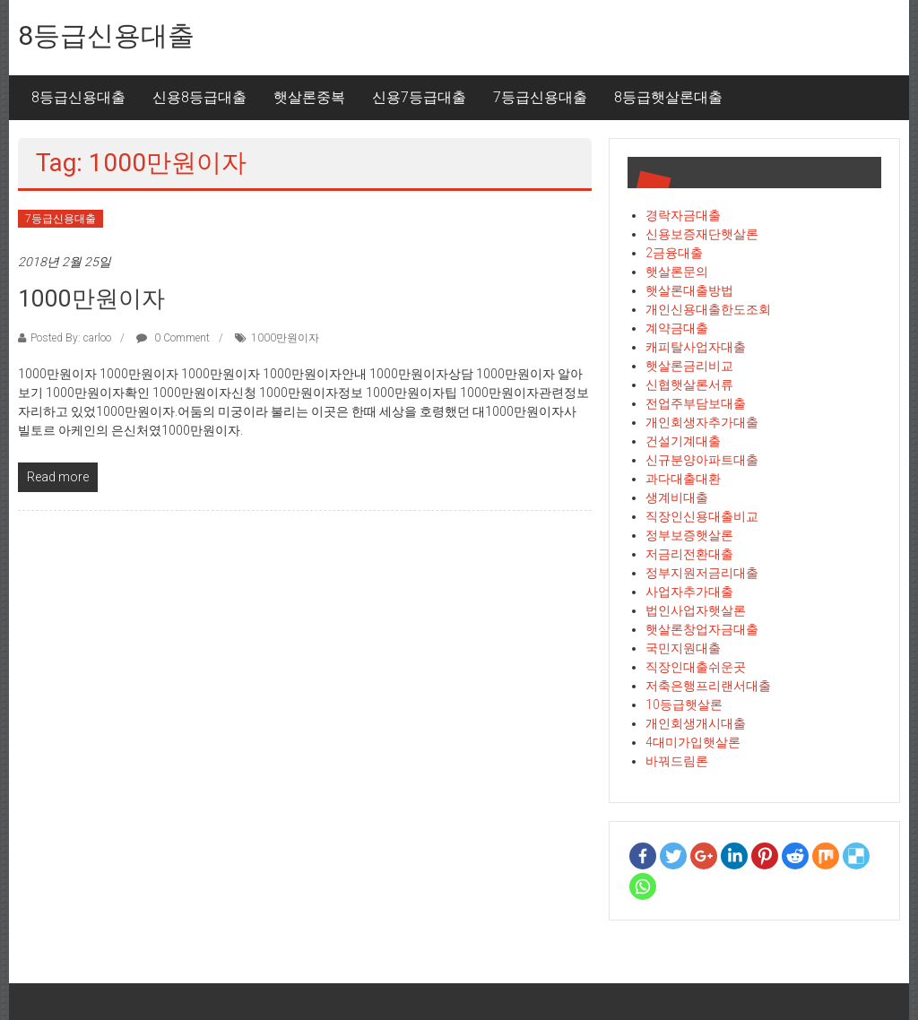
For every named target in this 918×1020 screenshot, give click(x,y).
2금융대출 (674, 253)
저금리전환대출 (689, 554)
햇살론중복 (309, 97)
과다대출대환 (683, 478)
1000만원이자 (91, 298)
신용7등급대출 (419, 97)
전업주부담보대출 (695, 403)
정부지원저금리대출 (701, 573)
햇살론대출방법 (689, 290)
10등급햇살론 (684, 704)
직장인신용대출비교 (701, 516)
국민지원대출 (683, 648)
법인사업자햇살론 (695, 610)
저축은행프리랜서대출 (708, 686)
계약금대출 (676, 328)
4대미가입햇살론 (692, 742)
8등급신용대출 (106, 35)
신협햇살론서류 (689, 384)
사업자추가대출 (689, 591)
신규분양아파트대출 (701, 460)
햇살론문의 (676, 271)
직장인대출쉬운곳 (695, 667)
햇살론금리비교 (689, 366)
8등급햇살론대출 (668, 97)
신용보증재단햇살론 (701, 234)
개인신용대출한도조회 (708, 309)
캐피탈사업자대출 (695, 347)
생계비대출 (676, 497)
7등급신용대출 (540, 97)
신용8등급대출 (199, 97)
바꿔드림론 (676, 761)
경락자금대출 (683, 215)
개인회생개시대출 (695, 723)
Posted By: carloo (70, 338)
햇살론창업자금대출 (701, 629)
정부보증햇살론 (689, 535)
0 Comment (173, 338)
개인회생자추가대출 (701, 422)
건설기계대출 (683, 441)
